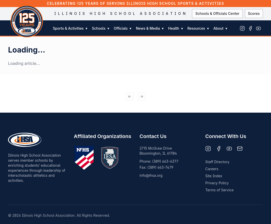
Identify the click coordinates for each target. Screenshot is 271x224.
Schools (100, 28)
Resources (198, 28)
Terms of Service (219, 190)
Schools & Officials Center (217, 13)
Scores (254, 13)
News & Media (150, 28)
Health (175, 28)
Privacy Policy (217, 183)
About (220, 28)
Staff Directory (217, 162)
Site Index (213, 176)
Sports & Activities (70, 28)
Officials (122, 28)
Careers (211, 169)
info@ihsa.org (151, 175)
